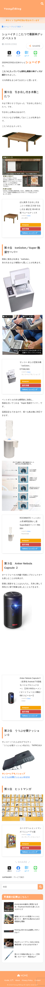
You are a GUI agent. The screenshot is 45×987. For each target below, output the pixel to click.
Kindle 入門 (8, 980)
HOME (22, 975)
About (17, 980)
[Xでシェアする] (9, 54)
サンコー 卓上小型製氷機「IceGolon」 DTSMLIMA (30, 365)
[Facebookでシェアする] (18, 54)
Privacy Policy (27, 980)
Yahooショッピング (29, 233)
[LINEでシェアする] (35, 54)
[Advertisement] (33, 8)
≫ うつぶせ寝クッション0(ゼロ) (16, 777)
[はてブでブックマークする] (27, 54)
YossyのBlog (12, 8)
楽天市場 (25, 229)
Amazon (25, 225)
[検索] (40, 886)
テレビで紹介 (18, 877)
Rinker (28, 215)
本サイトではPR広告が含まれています (22, 20)
